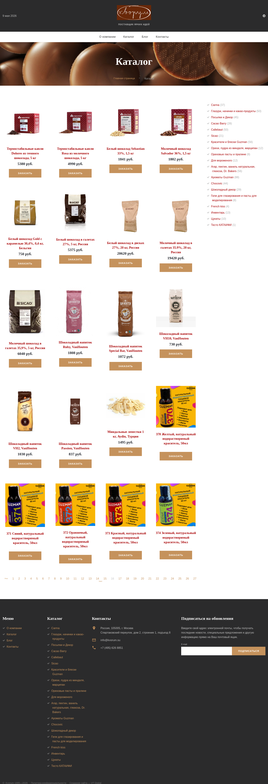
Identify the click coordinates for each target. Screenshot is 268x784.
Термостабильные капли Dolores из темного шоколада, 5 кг (25, 153)
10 (68, 570)
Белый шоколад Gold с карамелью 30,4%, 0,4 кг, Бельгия (25, 242)
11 (76, 570)
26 (188, 570)
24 (173, 570)
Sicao (217, 136)
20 (143, 570)
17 (121, 570)
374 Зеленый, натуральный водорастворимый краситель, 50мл (176, 530)
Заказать (25, 172)
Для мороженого (224, 160)
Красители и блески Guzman (232, 142)
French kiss (220, 206)
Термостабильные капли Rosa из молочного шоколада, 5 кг (75, 153)
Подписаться (248, 645)
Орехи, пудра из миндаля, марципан (237, 148)
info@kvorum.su (110, 634)
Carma (218, 105)
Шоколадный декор (226, 189)
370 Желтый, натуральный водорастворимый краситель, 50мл (176, 432)
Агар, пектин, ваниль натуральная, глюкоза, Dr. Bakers (68, 702)
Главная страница (124, 78)
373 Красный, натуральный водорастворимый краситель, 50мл (125, 531)
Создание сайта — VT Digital (85, 777)
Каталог (128, 36)
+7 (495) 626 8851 (111, 641)
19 (136, 570)
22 (158, 570)
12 (83, 570)
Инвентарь (220, 212)
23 (166, 570)
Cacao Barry (221, 123)
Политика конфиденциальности (48, 777)
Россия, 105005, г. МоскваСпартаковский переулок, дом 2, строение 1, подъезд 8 (135, 624)
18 (128, 570)
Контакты (162, 36)
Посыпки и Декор (224, 117)
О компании (107, 36)
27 (196, 570)
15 (106, 570)
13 (91, 570)
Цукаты (218, 218)
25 (181, 570)
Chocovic (219, 183)
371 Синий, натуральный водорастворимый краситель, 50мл (25, 531)
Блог (145, 36)
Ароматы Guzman (225, 177)
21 (151, 570)
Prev (6, 570)
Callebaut (219, 129)
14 (98, 570)
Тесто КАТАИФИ (223, 225)
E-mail (184, 638)
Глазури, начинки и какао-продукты (236, 111)
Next (100, 574)
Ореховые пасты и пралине (230, 154)
